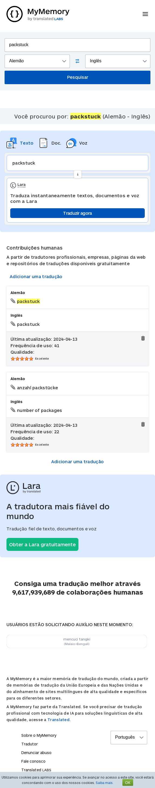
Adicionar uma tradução (36, 276)
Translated (36, 769)
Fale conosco (33, 761)
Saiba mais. (104, 782)
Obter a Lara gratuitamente (42, 544)
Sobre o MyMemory (38, 735)
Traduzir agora (77, 213)
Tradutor (29, 744)
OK (127, 782)
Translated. (59, 719)
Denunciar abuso (36, 752)
